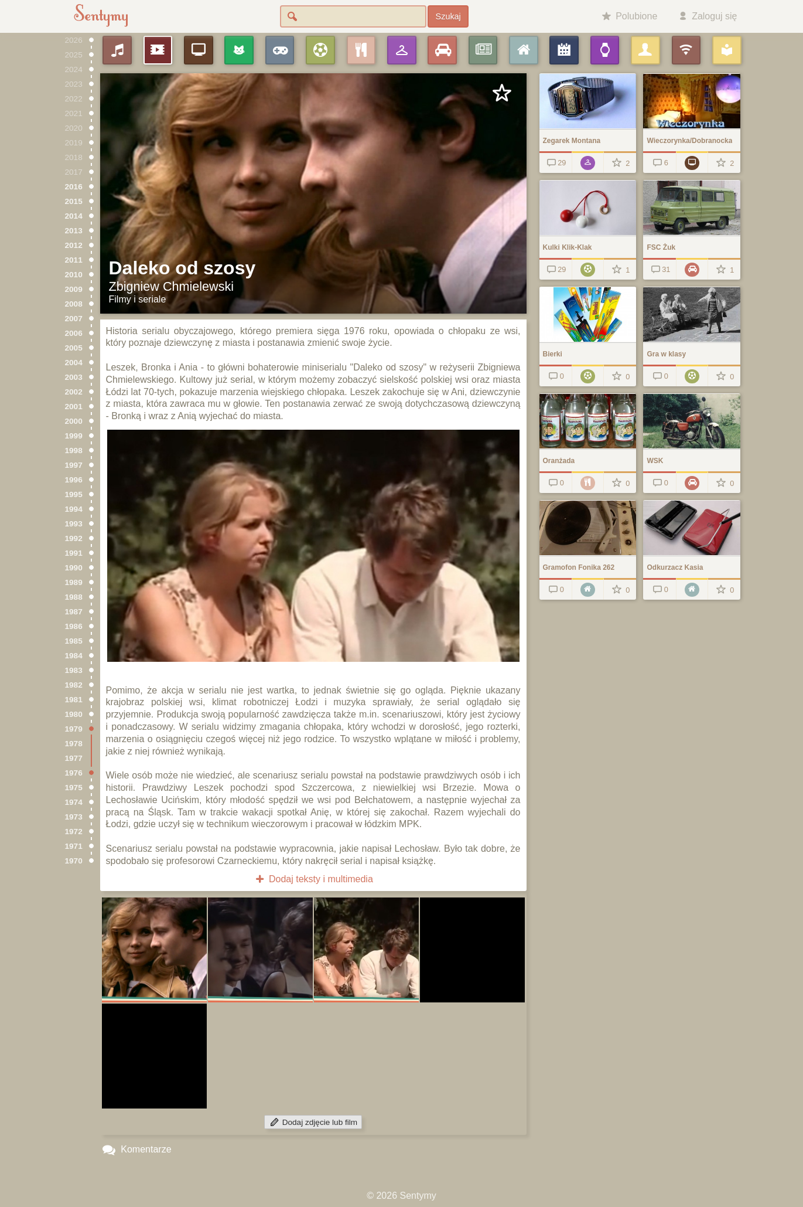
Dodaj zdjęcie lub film (313, 1122)
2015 (74, 201)
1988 (74, 597)
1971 (74, 846)
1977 (74, 758)
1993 (74, 523)
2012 (74, 245)
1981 (74, 699)
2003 (74, 377)
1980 (74, 714)
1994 (74, 509)
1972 (74, 831)
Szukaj (448, 16)
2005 (74, 348)
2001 (74, 406)
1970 (74, 860)
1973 (74, 816)
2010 (74, 274)
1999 (74, 435)
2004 (74, 362)
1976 (74, 773)
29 (555, 162)
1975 (74, 787)
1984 (74, 655)
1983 (74, 670)
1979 (74, 729)
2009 (74, 289)
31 (660, 269)
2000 (74, 421)
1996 (74, 479)
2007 (74, 318)
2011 (74, 260)
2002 (74, 391)
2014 (74, 216)
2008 (74, 304)
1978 (74, 743)
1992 (74, 538)
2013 (74, 230)
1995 (74, 494)
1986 (74, 626)
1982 (74, 685)
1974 (74, 802)
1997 (74, 465)
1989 (74, 582)
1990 (74, 567)
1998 (74, 450)
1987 (74, 611)
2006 (74, 333)
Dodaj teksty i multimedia (313, 879)
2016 (74, 186)
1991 (74, 553)
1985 (74, 641)
